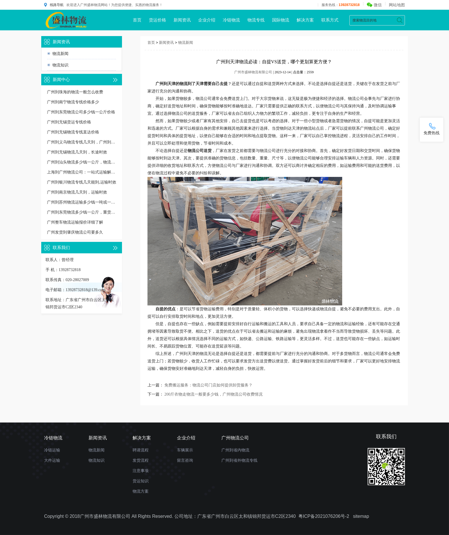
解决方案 (305, 19)
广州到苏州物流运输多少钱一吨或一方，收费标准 (81, 202)
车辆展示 (185, 450)
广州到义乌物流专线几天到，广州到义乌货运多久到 (81, 142)
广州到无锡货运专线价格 (69, 122)
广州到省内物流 (235, 450)
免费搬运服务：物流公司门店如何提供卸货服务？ (208, 385)
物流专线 (256, 19)
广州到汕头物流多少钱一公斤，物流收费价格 (81, 162)
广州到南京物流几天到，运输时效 (77, 192)
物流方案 (141, 491)
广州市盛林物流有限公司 (253, 72)
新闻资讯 (182, 19)
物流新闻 (60, 53)
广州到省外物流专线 (239, 460)
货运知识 (141, 481)
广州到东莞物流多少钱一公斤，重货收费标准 (81, 212)
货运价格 (157, 19)
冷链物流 (231, 19)
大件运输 (52, 460)
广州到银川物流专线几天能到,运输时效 (81, 182)
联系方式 (329, 19)
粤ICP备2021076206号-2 (323, 516)
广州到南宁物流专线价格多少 (73, 102)
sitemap (361, 516)
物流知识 (60, 65)
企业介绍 (206, 19)
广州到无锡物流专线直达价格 (73, 132)
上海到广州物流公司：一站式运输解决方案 (81, 172)
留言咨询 (185, 460)
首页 (137, 19)
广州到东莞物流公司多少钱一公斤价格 (81, 112)
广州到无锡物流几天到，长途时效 (77, 152)
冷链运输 (52, 450)
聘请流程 (141, 450)
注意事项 (141, 470)
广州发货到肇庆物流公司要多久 (75, 232)
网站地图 (397, 5)
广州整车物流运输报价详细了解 (75, 222)
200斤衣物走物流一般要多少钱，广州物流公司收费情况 (213, 394)
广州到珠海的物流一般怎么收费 (75, 92)
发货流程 (141, 460)
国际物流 (280, 19)
